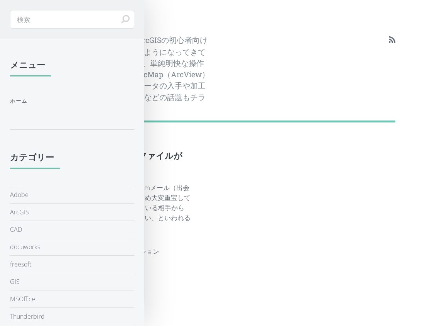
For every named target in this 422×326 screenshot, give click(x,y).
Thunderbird (27, 316)
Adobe (19, 194)
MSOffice (22, 299)
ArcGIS (19, 212)
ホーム (19, 100)
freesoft (20, 264)
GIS (15, 281)
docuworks (25, 247)
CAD (16, 229)
